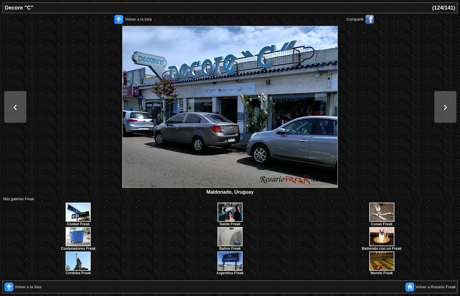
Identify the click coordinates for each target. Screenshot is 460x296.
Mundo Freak (382, 273)
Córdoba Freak (78, 273)
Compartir (355, 19)
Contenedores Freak (78, 248)
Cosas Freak (381, 224)
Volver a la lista (138, 19)
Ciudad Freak (78, 224)
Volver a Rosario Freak (435, 287)
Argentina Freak (229, 273)
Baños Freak (230, 248)
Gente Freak (230, 224)
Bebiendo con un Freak (382, 248)
